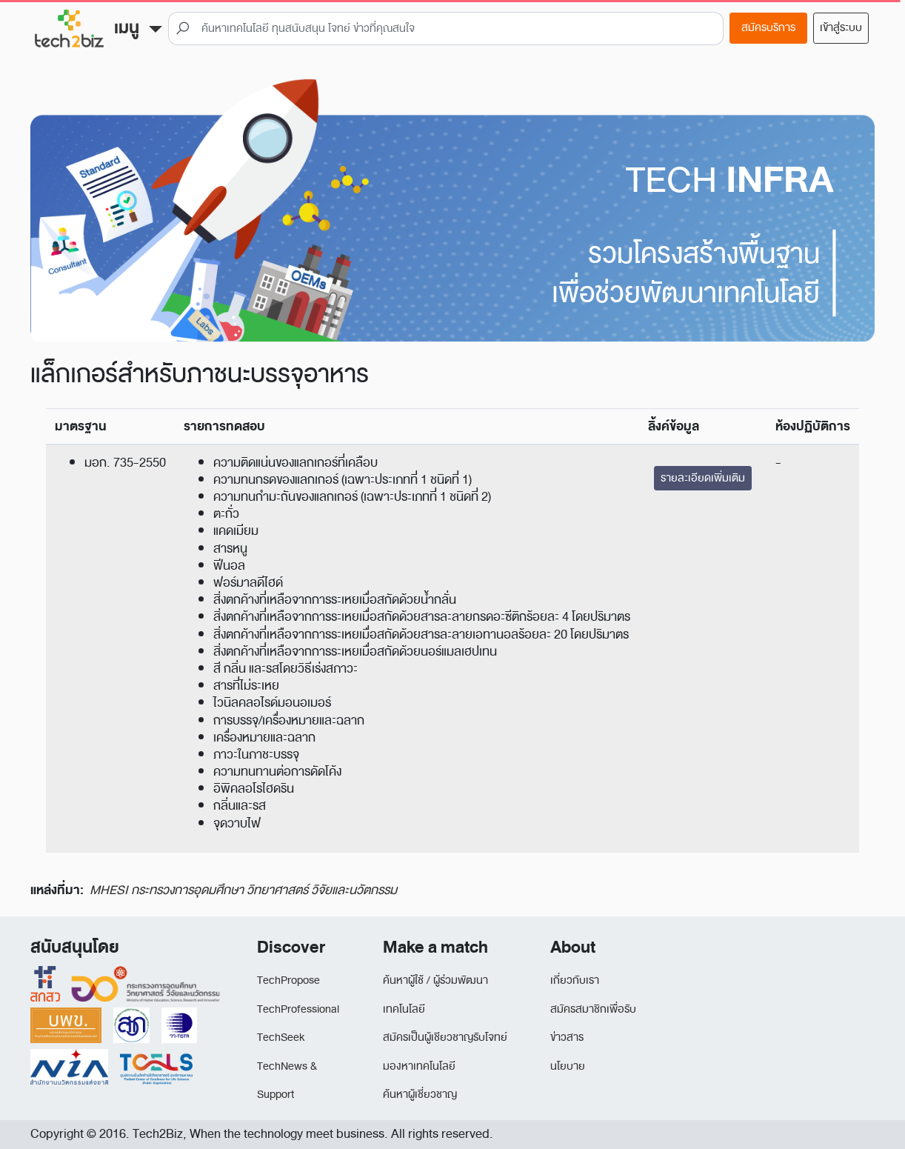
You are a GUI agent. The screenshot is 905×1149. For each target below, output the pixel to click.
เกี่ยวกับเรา (574, 980)
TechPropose (288, 980)
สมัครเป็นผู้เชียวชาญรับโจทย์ (445, 1037)
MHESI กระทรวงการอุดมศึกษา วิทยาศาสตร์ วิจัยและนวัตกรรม (243, 890)
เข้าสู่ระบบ (841, 28)
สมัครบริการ (768, 28)
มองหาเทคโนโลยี (419, 1066)
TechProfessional (298, 1009)
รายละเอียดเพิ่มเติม (703, 478)
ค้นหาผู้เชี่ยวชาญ (420, 1094)
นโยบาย (567, 1066)
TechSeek (280, 1037)
